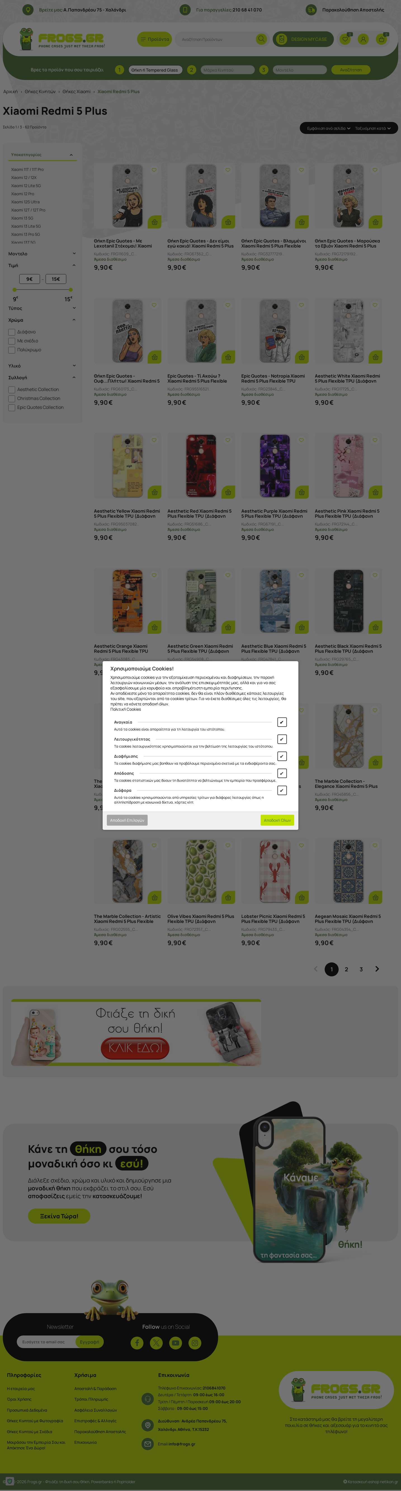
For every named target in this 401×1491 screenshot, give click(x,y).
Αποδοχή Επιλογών (127, 820)
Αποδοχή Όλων (277, 820)
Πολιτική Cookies (125, 709)
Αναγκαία (123, 722)
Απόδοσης (124, 773)
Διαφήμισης (126, 756)
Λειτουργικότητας (132, 739)
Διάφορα (122, 790)
